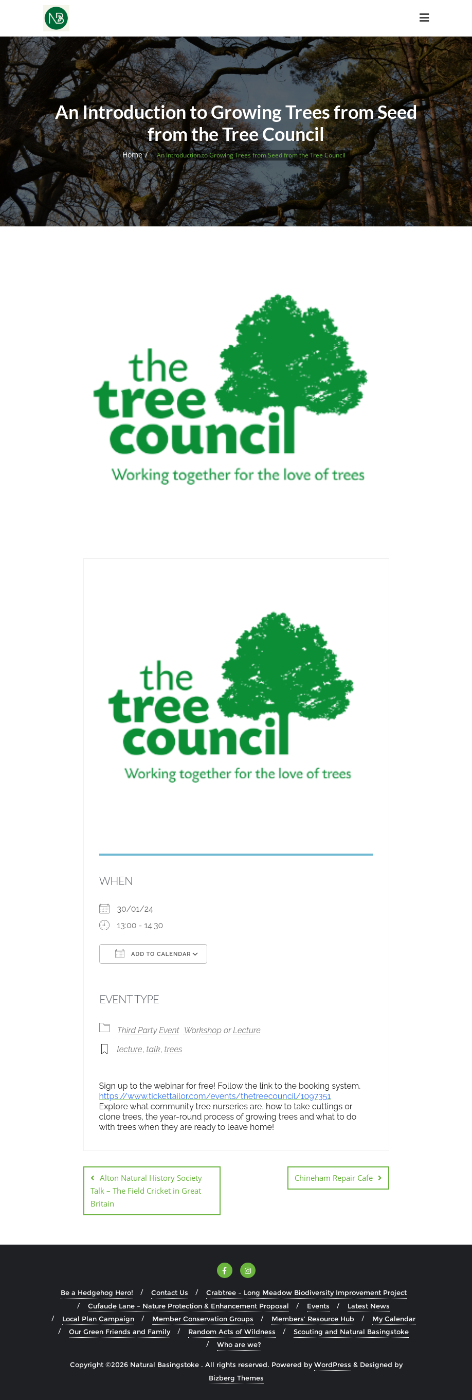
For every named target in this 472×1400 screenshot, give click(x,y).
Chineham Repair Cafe (334, 1178)
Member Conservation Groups (202, 1319)
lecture (129, 1049)
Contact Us (169, 1292)
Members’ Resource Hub (312, 1319)
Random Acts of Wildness (232, 1331)
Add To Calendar (153, 953)
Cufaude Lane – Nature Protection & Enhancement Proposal (188, 1306)
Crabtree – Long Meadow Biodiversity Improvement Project (306, 1292)
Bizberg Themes (236, 1378)
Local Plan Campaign (98, 1319)
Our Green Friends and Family (119, 1331)
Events (318, 1306)
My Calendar (393, 1319)
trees (173, 1049)
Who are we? (239, 1344)
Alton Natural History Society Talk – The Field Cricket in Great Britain (146, 1191)
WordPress (332, 1364)
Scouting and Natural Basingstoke (351, 1331)
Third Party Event (148, 1030)
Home (132, 155)
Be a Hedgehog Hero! (97, 1292)
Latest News (369, 1306)
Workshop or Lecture (222, 1030)
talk (153, 1049)
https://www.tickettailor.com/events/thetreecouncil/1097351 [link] (215, 1096)
